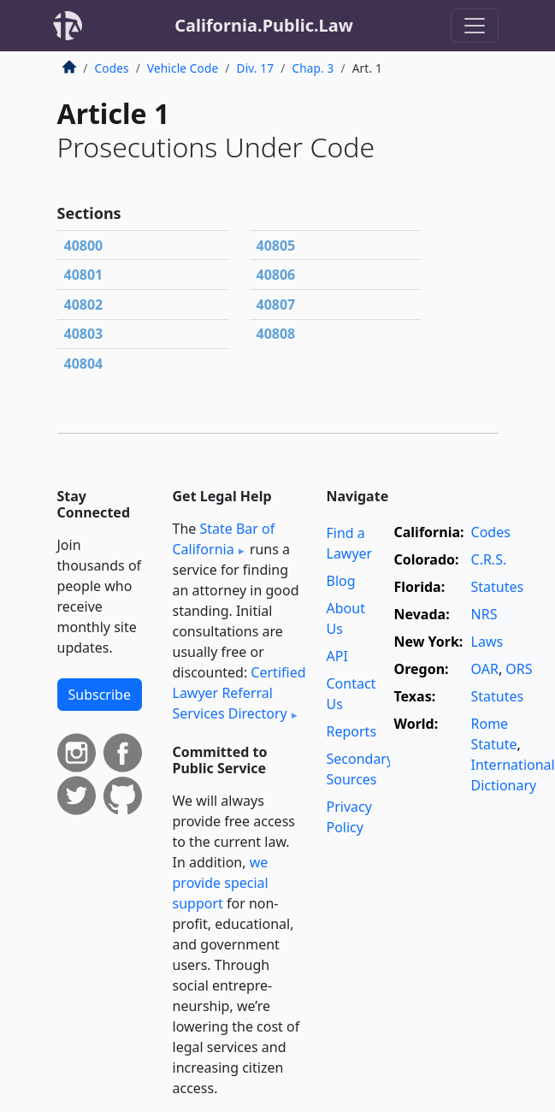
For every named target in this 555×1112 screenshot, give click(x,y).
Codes (112, 68)
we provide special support (221, 883)
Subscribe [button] (99, 694)
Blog (341, 580)
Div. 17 (256, 68)
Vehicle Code (182, 68)
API (337, 656)
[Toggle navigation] (475, 26)
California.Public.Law (263, 25)
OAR (485, 669)
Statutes (497, 586)
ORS (518, 669)
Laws (487, 641)
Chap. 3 (313, 68)
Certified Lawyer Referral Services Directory (239, 693)
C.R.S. (489, 559)
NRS (484, 614)
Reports (352, 731)
